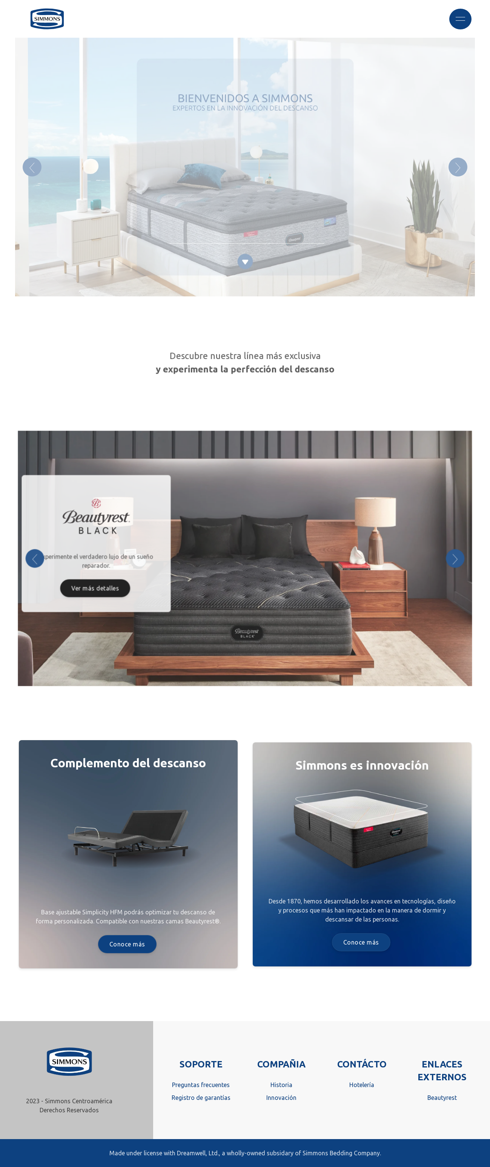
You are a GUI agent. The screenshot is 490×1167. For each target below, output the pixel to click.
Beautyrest (442, 1097)
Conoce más (127, 944)
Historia (281, 1084)
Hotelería (361, 1084)
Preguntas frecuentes (201, 1084)
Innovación (281, 1097)
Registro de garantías (201, 1097)
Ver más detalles (101, 587)
